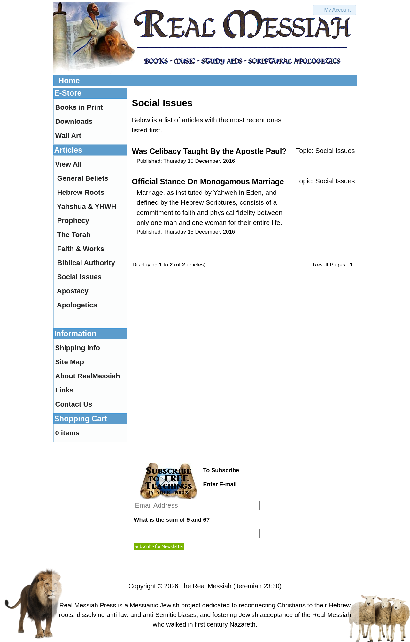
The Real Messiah (205, 586)
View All (68, 164)
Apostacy (73, 291)
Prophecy (73, 221)
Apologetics (77, 305)
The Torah (74, 235)
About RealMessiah (87, 376)
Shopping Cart (80, 418)
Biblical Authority (86, 263)
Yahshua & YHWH (86, 206)
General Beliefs (82, 178)
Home (69, 80)
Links (64, 390)
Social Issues (335, 150)
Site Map (69, 362)
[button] (334, 10)
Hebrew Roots (80, 192)
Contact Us (73, 404)
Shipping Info (77, 348)
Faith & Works (80, 249)
